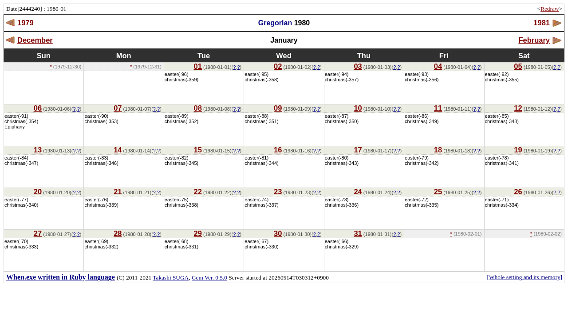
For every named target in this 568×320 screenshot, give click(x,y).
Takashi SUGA (171, 277)
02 (278, 66)
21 (118, 192)
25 (438, 192)
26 (518, 192)
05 (518, 66)
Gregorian (275, 23)
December (35, 40)
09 (278, 108)
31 (358, 233)
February (534, 40)
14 (118, 150)
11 (438, 108)
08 (198, 108)
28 (118, 233)
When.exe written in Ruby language (60, 277)
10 (358, 108)
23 (278, 192)
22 (198, 192)
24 (358, 192)
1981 (541, 23)
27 (38, 233)
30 (278, 233)
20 (38, 192)
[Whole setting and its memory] (524, 277)
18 (438, 150)
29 (198, 233)
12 (518, 108)
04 (438, 66)
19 (518, 150)
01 (198, 66)
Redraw (549, 8)
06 (38, 108)
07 (118, 108)
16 (278, 150)
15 (198, 150)
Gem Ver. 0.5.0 (209, 277)
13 (38, 150)
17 (358, 150)
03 (358, 66)
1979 (25, 23)
